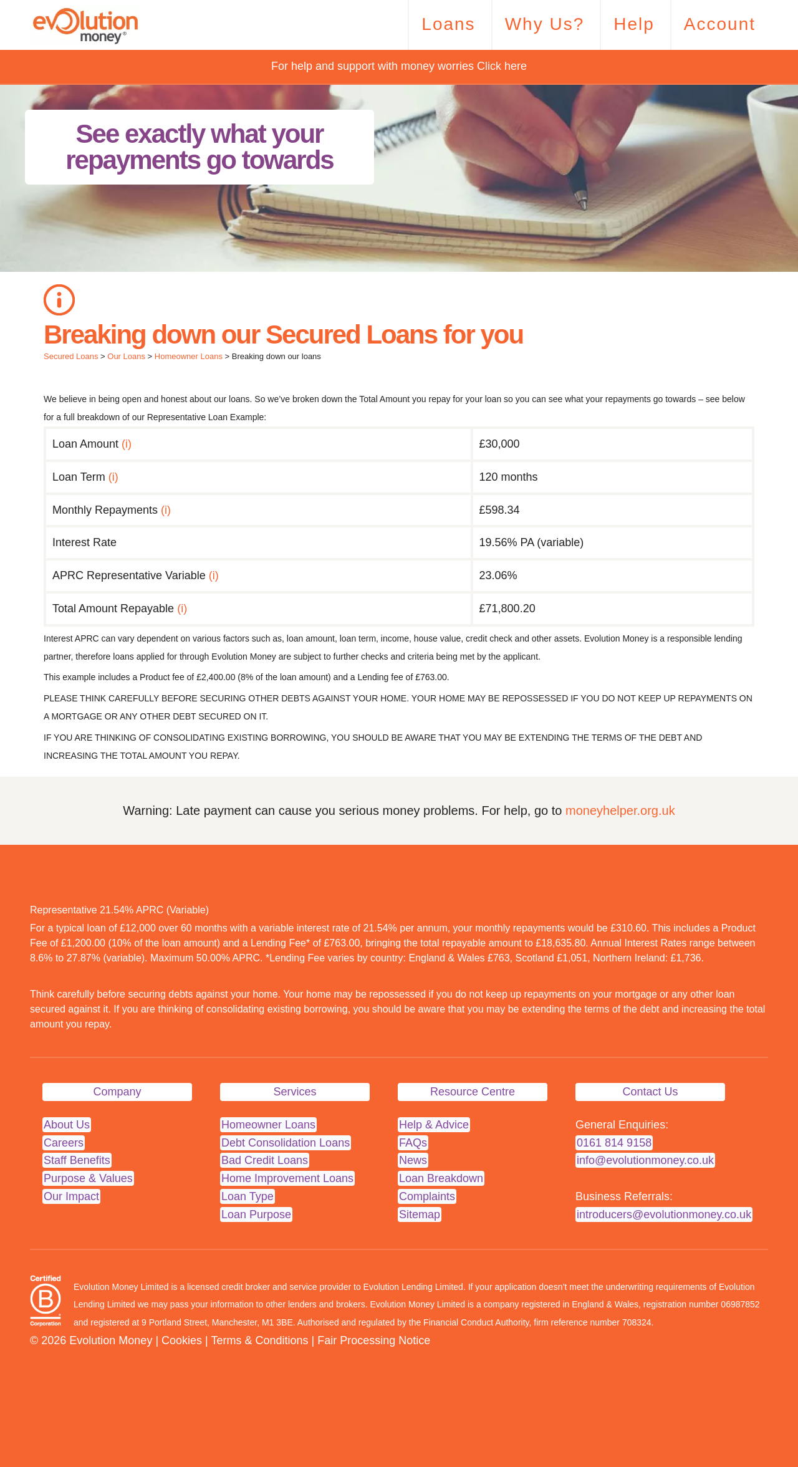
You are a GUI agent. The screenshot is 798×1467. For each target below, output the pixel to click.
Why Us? (545, 24)
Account (720, 24)
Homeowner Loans (189, 356)
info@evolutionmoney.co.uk (645, 1160)
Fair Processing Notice (373, 1340)
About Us (67, 1124)
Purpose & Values (88, 1178)
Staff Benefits (77, 1160)
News (413, 1160)
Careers (64, 1143)
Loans (448, 24)
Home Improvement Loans (287, 1178)
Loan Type (247, 1196)
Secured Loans (71, 356)
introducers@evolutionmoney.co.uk (664, 1214)
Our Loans (126, 356)
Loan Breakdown (441, 1178)
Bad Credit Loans (264, 1160)
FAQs (413, 1143)
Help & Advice (434, 1124)
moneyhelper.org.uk (620, 810)
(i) (127, 444)
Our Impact (71, 1196)
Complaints (427, 1196)
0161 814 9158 (614, 1143)
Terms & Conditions (259, 1340)
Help (634, 24)
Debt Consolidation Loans (285, 1143)
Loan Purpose (256, 1214)
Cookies (181, 1340)
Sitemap (419, 1214)
